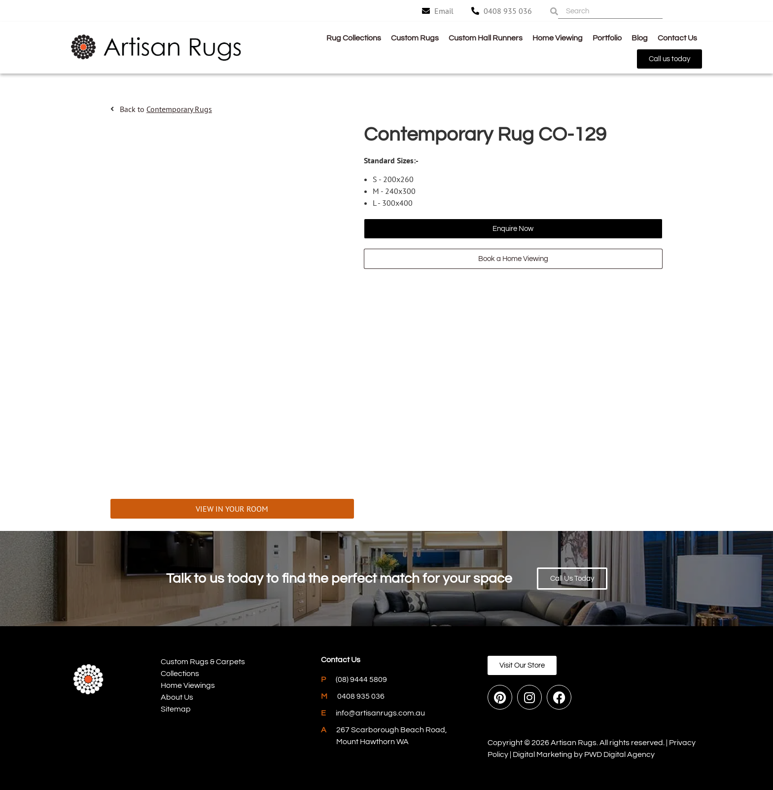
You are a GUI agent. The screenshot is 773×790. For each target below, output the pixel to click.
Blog (640, 38)
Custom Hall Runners (486, 38)
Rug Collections (353, 38)
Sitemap (176, 709)
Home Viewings (188, 685)
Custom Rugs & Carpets (203, 662)
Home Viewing (557, 38)
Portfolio (607, 38)
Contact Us (677, 38)
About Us (177, 697)
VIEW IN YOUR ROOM (232, 509)
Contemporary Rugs (179, 109)
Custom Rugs (415, 38)
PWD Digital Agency (619, 754)
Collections (180, 673)
